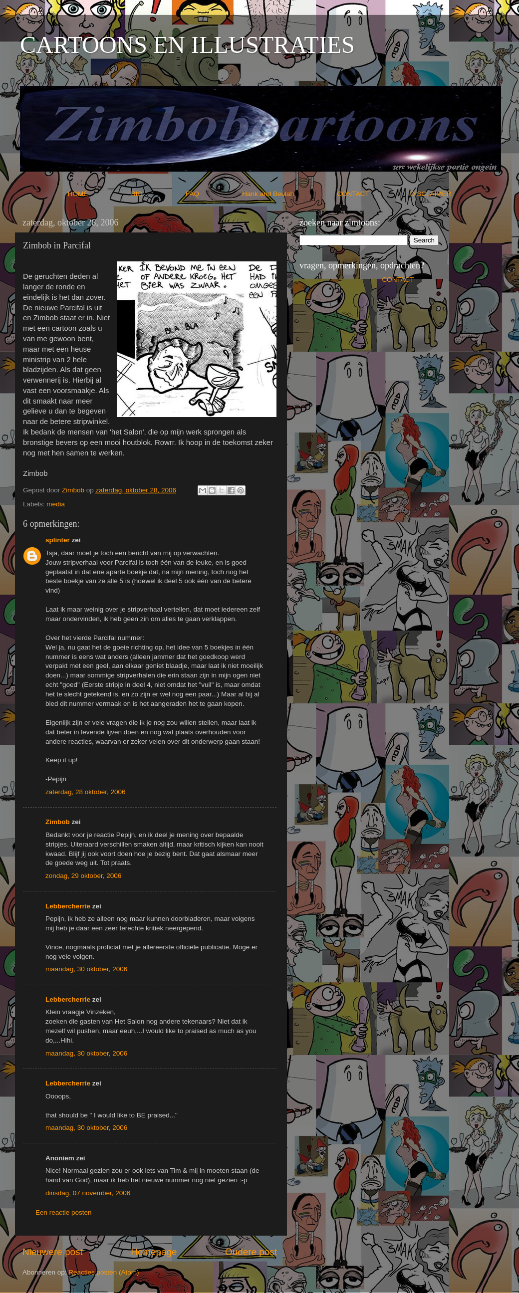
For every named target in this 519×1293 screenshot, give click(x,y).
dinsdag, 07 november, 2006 (87, 1193)
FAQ (213, 194)
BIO (157, 194)
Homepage (154, 1252)
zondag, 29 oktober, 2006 (83, 875)
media (55, 504)
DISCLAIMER (431, 194)
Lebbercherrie (67, 906)
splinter (57, 540)
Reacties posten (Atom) (103, 1272)
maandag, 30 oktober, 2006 (86, 969)
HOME (98, 194)
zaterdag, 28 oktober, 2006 (85, 792)
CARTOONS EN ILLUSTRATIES (187, 44)
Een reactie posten (63, 1212)
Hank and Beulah (288, 194)
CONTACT (373, 194)
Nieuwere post (52, 1252)
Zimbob (57, 822)
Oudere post (251, 1252)
